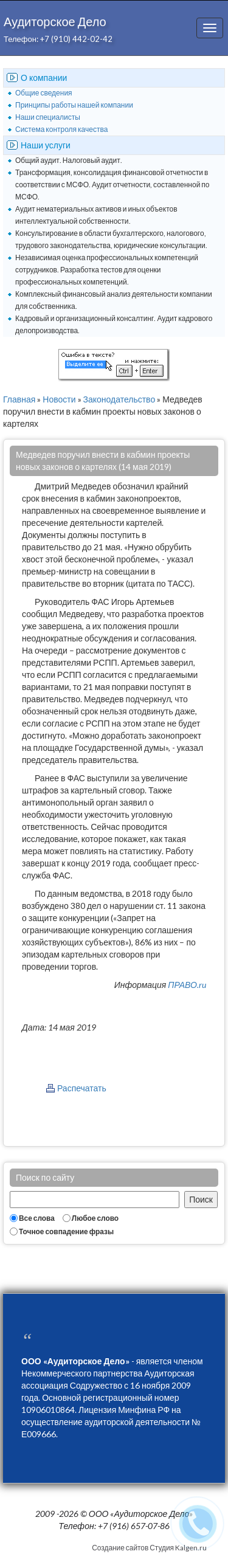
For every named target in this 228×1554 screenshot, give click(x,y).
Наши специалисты (47, 117)
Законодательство (119, 399)
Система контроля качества (61, 129)
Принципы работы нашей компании (74, 104)
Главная (19, 399)
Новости (59, 399)
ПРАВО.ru (187, 984)
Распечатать (81, 1088)
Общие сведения (43, 92)
